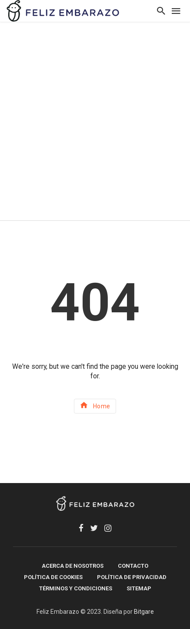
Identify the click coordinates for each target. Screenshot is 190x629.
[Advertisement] (95, 121)
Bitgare (144, 611)
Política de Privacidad (132, 577)
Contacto (133, 566)
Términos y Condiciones (75, 588)
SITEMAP (139, 588)
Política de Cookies (53, 577)
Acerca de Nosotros (72, 566)
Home (95, 405)
